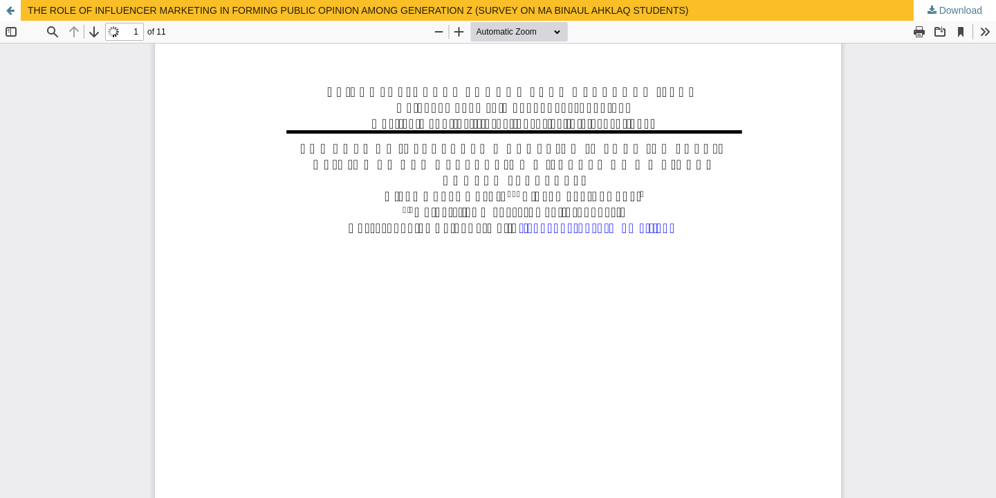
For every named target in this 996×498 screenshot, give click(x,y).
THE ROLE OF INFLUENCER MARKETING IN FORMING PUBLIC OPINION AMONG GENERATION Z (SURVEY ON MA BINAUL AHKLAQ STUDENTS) (358, 10)
